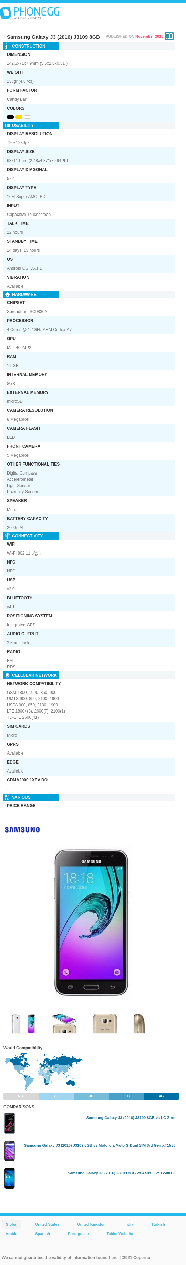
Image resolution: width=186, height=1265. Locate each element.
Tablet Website (120, 1234)
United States (47, 1224)
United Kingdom (92, 1224)
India (128, 1224)
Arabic (11, 1234)
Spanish (42, 1234)
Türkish (158, 1224)
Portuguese (78, 1234)
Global (11, 1224)
